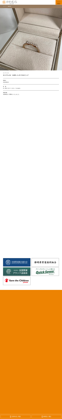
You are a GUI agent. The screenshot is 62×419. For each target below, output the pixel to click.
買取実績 (9, 6)
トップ (4, 6)
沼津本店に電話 (15, 416)
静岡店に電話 (46, 416)
